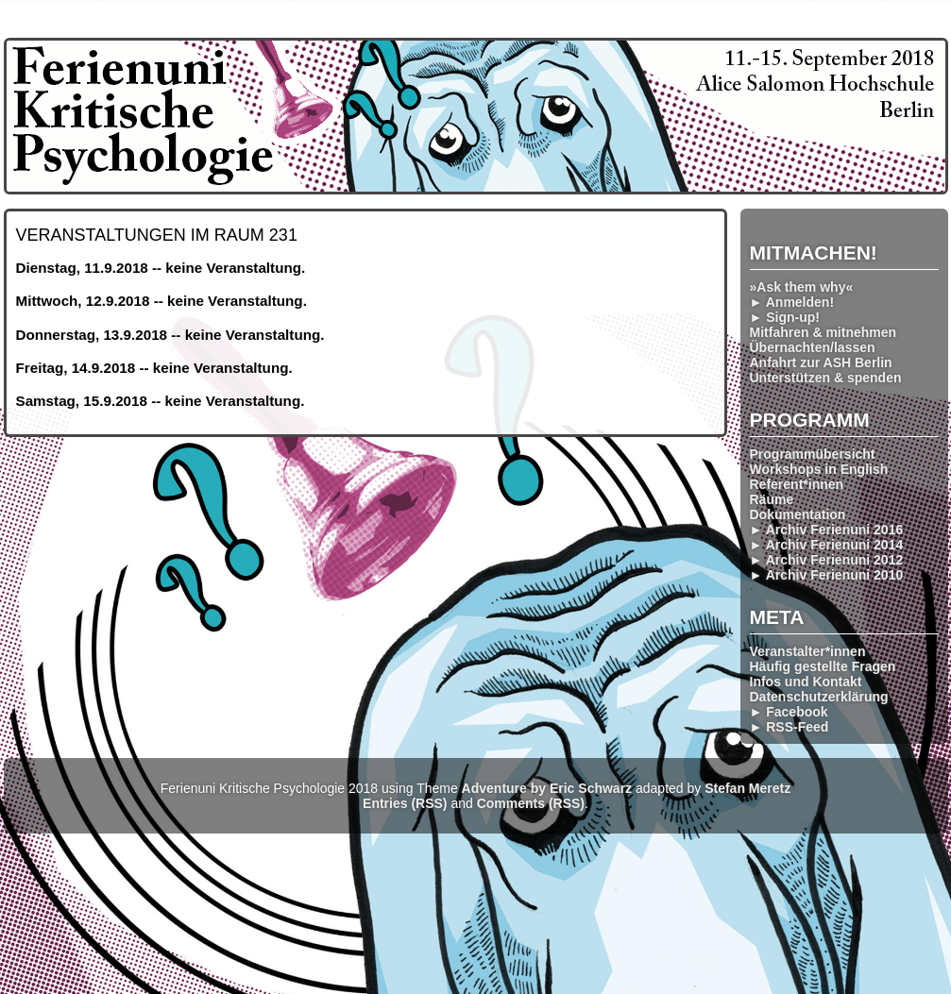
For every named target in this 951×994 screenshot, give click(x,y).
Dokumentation (798, 514)
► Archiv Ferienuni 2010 (827, 574)
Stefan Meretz (747, 788)
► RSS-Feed (789, 726)
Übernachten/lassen (812, 347)
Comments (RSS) (531, 803)
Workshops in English (819, 469)
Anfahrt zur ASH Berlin (821, 362)
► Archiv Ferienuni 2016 (827, 529)
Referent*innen (797, 484)
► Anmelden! (792, 302)
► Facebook (789, 711)
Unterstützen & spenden (826, 377)
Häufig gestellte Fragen (823, 666)
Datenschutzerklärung (819, 696)
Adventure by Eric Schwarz (547, 788)
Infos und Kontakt (806, 681)
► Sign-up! (785, 317)
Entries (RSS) (405, 803)
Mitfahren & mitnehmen (823, 332)
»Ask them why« (802, 287)
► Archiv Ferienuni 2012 (827, 559)
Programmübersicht (812, 454)
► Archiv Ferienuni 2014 (827, 544)
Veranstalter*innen (808, 651)
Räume (772, 499)
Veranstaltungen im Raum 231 (156, 235)
